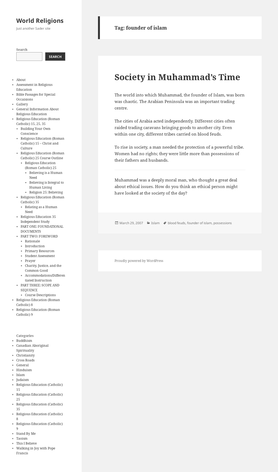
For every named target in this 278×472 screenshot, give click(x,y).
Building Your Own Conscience (35, 131)
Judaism (22, 379)
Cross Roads (25, 360)
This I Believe (26, 443)
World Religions (40, 20)
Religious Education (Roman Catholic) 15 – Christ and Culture (42, 143)
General (22, 365)
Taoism (21, 438)
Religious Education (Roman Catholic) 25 (40, 165)
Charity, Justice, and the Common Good (43, 268)
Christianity (25, 355)
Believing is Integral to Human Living (46, 185)
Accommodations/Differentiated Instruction (45, 278)
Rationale (32, 241)
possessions (222, 223)
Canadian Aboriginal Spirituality (32, 348)
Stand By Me (26, 433)
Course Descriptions (40, 295)
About (21, 79)
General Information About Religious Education (37, 111)
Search (21, 49)
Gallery (22, 104)
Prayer (30, 260)
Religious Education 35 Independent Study (38, 219)
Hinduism (24, 370)
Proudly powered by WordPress (139, 260)
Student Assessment (40, 256)
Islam (20, 375)
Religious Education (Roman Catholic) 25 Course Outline (42, 155)
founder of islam (199, 223)
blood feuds (176, 223)
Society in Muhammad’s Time (177, 77)
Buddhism (24, 340)
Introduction (35, 246)
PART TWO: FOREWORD (39, 236)
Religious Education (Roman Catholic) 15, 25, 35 (38, 121)
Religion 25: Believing (46, 192)
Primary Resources (39, 251)
